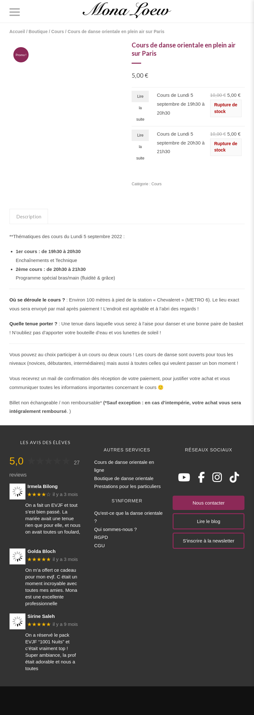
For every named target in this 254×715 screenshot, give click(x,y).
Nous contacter (209, 503)
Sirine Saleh (41, 616)
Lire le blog (208, 521)
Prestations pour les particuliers (127, 486)
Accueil (17, 31)
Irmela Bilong (43, 486)
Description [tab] (28, 216)
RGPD (101, 537)
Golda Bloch (42, 551)
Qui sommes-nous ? (115, 529)
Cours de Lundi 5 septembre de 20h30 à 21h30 (180, 142)
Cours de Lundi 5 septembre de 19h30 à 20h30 (180, 103)
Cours (57, 31)
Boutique (38, 31)
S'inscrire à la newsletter (208, 540)
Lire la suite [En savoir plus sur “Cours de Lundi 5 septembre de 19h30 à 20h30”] (140, 98)
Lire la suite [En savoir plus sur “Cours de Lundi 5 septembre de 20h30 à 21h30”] (140, 137)
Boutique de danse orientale (124, 478)
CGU (99, 545)
